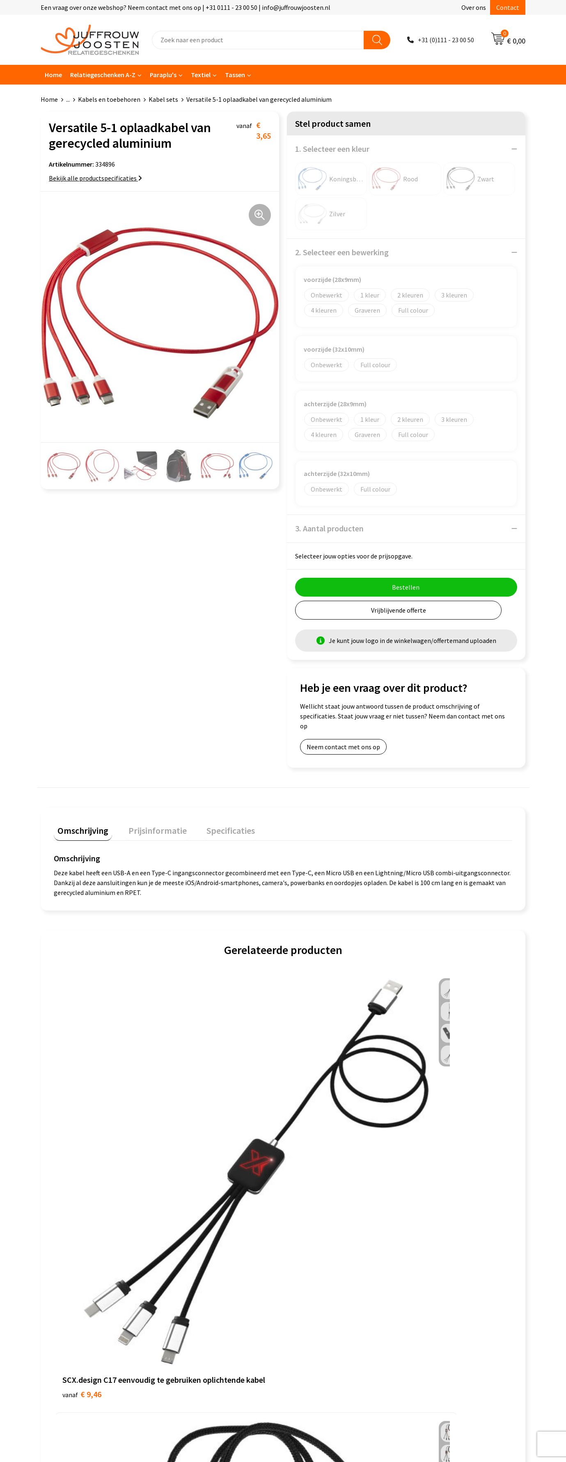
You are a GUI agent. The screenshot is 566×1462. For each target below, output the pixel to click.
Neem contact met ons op (343, 747)
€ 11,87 (198, 1112)
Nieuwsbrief (189, 1239)
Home (53, 75)
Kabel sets (163, 99)
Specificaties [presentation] (212, 827)
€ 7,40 (311, 1112)
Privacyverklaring (315, 1239)
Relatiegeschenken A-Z (102, 75)
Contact (507, 7)
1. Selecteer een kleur (332, 149)
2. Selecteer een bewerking (342, 252)
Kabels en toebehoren (109, 99)
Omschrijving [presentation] (79, 827)
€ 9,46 (81, 1125)
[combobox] (258, 40)
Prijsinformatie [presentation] (146, 827)
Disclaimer (306, 1251)
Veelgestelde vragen (200, 1251)
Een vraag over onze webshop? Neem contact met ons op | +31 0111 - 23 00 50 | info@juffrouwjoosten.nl (185, 7)
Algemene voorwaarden (324, 1214)
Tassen (235, 75)
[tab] (79, 829)
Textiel (201, 75)
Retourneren (190, 1276)
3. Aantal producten (329, 528)
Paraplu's (163, 75)
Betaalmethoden (196, 1264)
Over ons (473, 7)
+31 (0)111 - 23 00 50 (446, 40)
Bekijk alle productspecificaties (95, 178)
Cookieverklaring (315, 1226)
